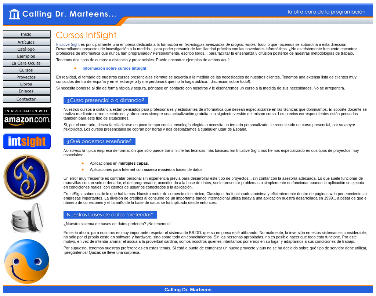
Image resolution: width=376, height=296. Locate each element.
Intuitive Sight (68, 44)
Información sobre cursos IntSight (114, 68)
